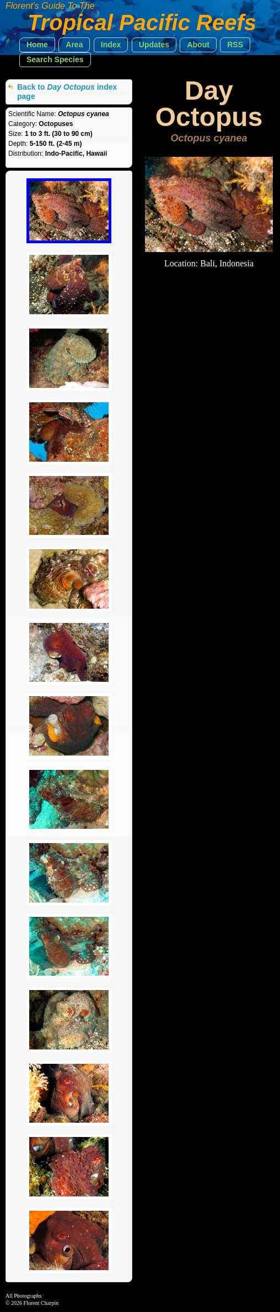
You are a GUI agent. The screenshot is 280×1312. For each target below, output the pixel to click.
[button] (37, 44)
